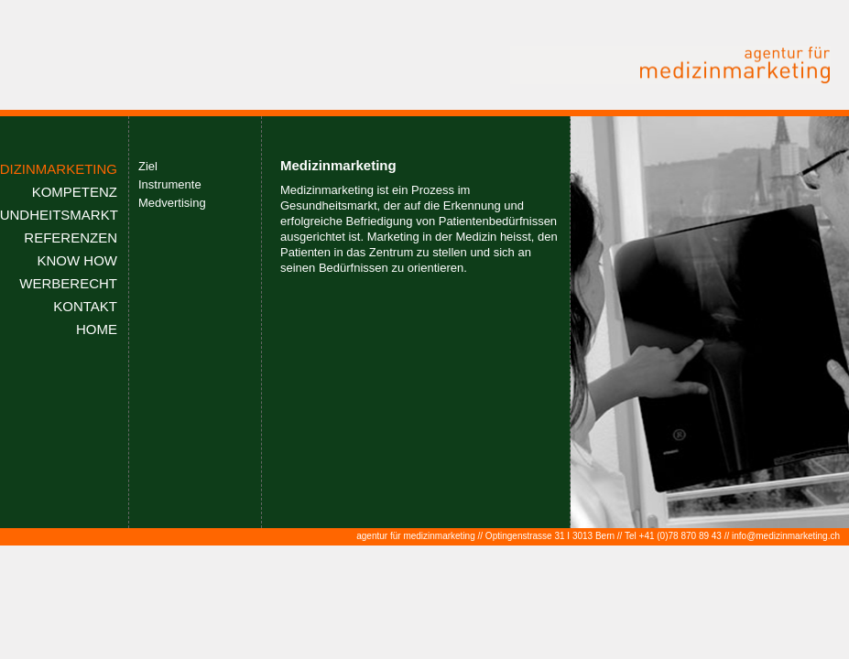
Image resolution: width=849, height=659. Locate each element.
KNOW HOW (78, 260)
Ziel (148, 166)
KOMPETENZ (74, 192)
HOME (96, 329)
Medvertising (172, 203)
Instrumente (169, 184)
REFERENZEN (70, 237)
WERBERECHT (68, 283)
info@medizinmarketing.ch (786, 536)
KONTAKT (85, 306)
